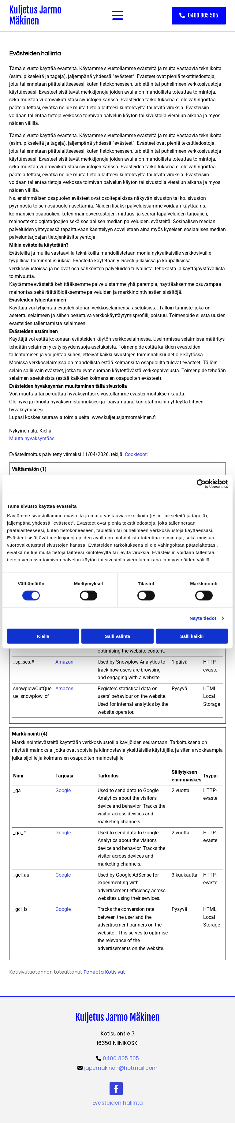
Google (63, 790)
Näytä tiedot (203, 617)
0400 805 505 (121, 1058)
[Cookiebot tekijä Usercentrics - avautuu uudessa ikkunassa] (201, 483)
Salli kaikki (192, 636)
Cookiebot (136, 454)
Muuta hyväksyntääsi (32, 438)
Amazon (64, 662)
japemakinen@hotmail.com (121, 1068)
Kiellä (43, 636)
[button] (199, 15)
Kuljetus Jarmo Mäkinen (35, 15)
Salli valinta (117, 636)
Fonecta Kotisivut (104, 971)
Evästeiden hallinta (117, 1102)
